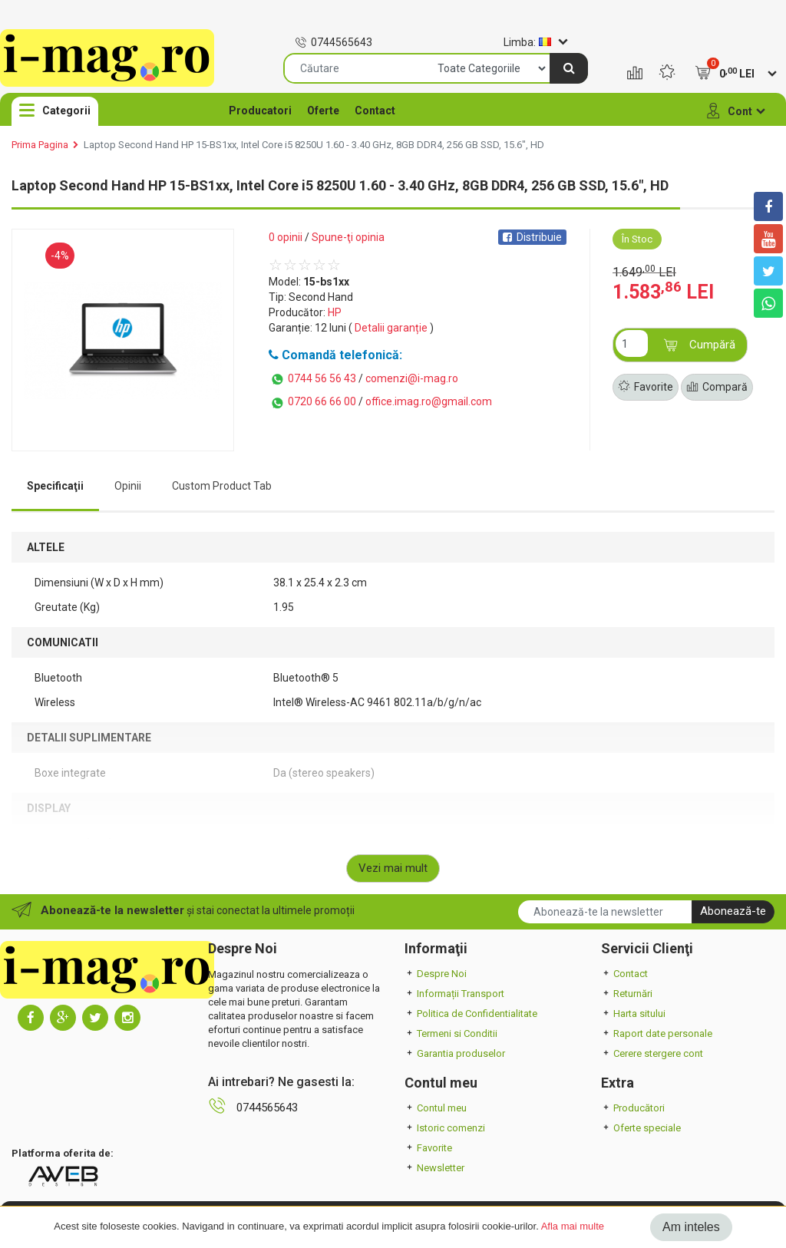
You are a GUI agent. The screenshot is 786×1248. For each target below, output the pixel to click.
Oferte (323, 110)
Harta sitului (633, 1013)
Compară (717, 388)
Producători (633, 1108)
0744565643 (333, 42)
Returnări (626, 993)
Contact (375, 110)
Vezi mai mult (393, 868)
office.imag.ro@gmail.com (428, 401)
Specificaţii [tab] (55, 486)
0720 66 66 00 (312, 403)
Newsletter (434, 1168)
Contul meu (436, 1108)
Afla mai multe (572, 1226)
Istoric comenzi (445, 1128)
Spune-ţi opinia (348, 237)
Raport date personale (656, 1033)
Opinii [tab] (127, 486)
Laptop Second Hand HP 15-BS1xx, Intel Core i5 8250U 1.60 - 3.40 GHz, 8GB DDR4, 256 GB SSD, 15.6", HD (314, 144)
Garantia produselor (455, 1053)
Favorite (645, 388)
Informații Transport (454, 993)
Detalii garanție (391, 328)
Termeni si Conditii (451, 1033)
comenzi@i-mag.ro (411, 378)
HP (335, 312)
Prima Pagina (40, 144)
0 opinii (285, 237)
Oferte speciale (641, 1128)
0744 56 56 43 (312, 379)
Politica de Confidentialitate (471, 1013)
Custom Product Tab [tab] (222, 486)
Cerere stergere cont (652, 1053)
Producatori (260, 110)
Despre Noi (436, 973)
